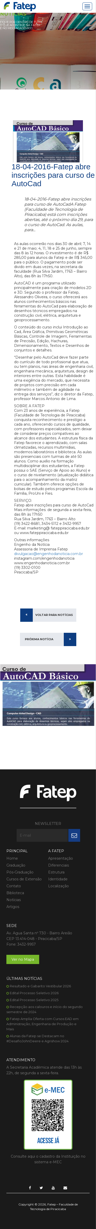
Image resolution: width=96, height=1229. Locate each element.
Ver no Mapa (23, 959)
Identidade (58, 879)
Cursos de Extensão (24, 879)
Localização (58, 886)
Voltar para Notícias (54, 615)
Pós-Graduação (20, 872)
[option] (48, 695)
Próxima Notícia (39, 639)
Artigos (12, 906)
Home (12, 858)
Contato (13, 886)
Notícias (13, 900)
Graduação (15, 865)
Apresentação (60, 858)
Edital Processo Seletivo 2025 (34, 1000)
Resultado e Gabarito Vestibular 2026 (40, 986)
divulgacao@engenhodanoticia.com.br (48, 553)
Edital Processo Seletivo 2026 (34, 993)
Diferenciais (58, 865)
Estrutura (56, 872)
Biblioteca (15, 893)
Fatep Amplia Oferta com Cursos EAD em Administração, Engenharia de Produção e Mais (42, 1024)
